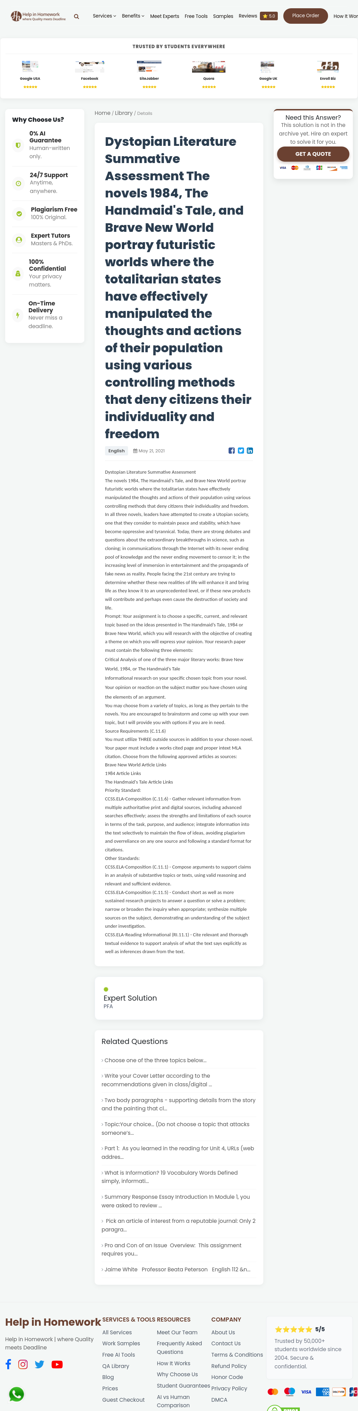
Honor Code (227, 1377)
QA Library (115, 1366)
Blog (108, 1377)
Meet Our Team (177, 1332)
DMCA (219, 1399)
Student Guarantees (183, 1385)
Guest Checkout (123, 1399)
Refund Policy (229, 1366)
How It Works (173, 1363)
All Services (117, 1332)
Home (102, 113)
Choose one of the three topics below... (156, 1060)
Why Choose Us (177, 1374)
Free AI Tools (118, 1354)
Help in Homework (53, 1322)
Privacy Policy (229, 1388)
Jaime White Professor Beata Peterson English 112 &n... (178, 1269)
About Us (223, 1332)
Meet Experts (164, 16)
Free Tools (196, 16)
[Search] (76, 16)
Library (124, 113)
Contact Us (226, 1343)
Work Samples (121, 1343)
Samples (223, 16)
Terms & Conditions (237, 1354)
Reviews (258, 16)
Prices (110, 1388)
